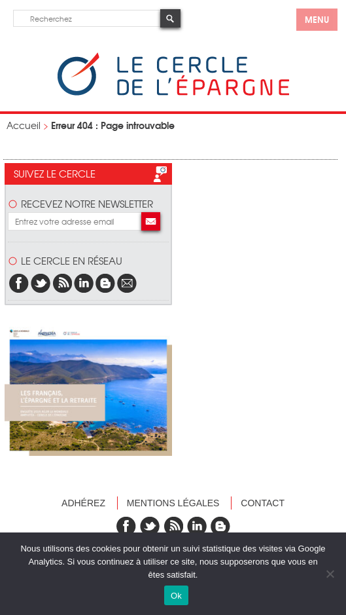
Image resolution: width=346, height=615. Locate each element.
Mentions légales (173, 503)
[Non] (329, 573)
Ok (176, 596)
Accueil (24, 125)
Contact (263, 503)
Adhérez (83, 503)
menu (317, 19)
